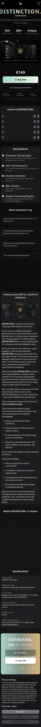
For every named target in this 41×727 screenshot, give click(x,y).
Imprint (14, 706)
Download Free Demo (20, 87)
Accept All (20, 712)
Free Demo (20, 653)
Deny (20, 717)
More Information (20, 722)
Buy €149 (20, 660)
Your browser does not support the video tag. (20, 52)
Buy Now (20, 79)
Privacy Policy (6, 706)
